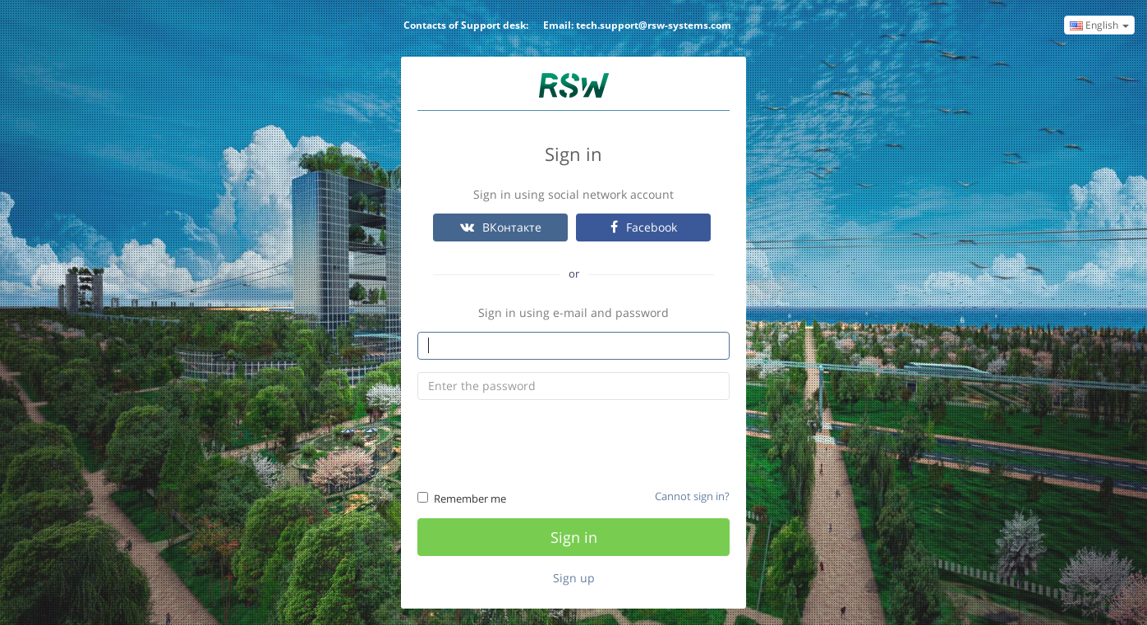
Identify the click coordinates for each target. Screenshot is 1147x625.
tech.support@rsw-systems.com (653, 25)
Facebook (643, 227)
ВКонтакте (500, 227)
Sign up (574, 578)
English (1099, 25)
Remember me (461, 498)
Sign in (573, 537)
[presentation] (575, 444)
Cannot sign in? (692, 496)
